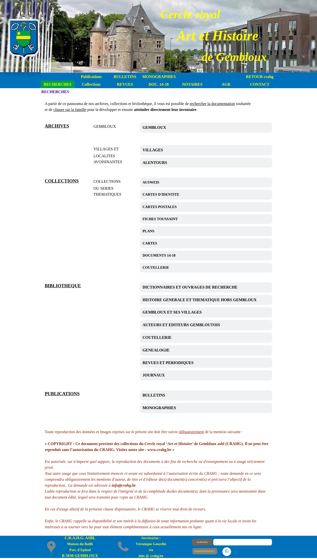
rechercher (202, 542)
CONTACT (259, 84)
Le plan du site (252, 551)
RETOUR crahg (259, 77)
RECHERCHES (57, 84)
